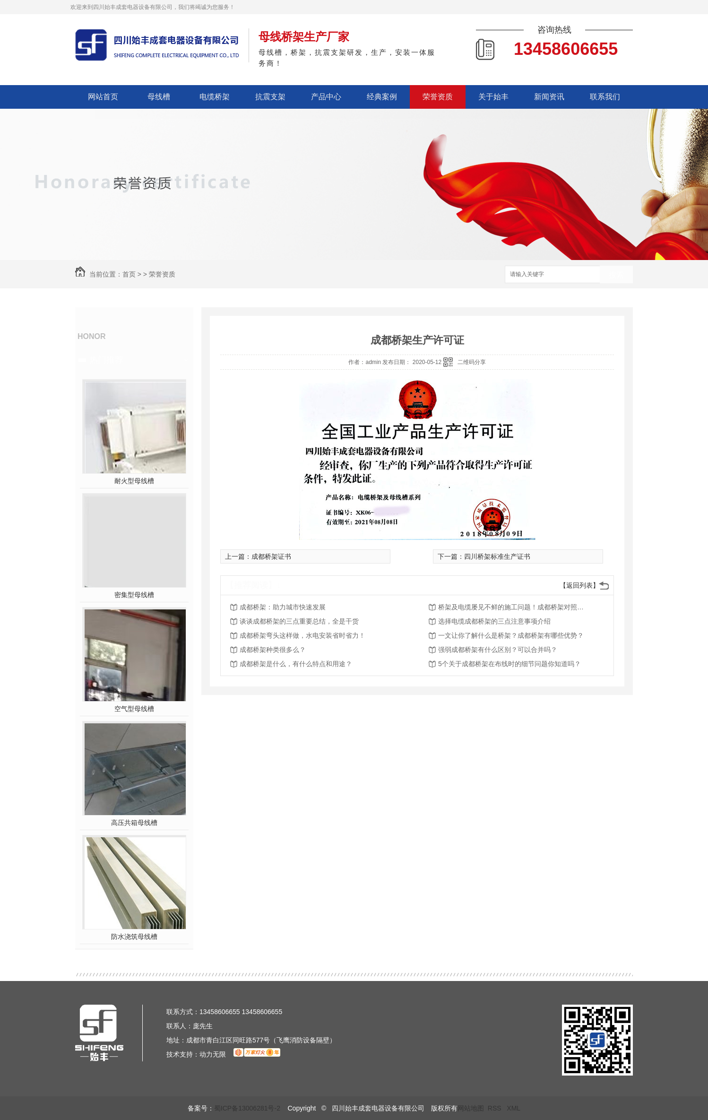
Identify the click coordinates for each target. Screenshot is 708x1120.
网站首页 (103, 97)
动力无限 (212, 1054)
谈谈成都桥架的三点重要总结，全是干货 (299, 621)
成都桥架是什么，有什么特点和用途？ (296, 664)
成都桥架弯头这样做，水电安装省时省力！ (302, 635)
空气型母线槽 (134, 708)
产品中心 (326, 97)
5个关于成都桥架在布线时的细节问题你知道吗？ (509, 664)
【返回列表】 (579, 585)
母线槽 (158, 97)
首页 (129, 274)
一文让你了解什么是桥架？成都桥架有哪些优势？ (511, 635)
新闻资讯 (549, 97)
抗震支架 (270, 97)
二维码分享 (472, 362)
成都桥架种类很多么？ (273, 649)
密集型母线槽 (134, 595)
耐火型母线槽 (134, 481)
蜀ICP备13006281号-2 (247, 1108)
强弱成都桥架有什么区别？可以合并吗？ (497, 649)
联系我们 (605, 97)
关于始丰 (493, 97)
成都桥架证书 (271, 556)
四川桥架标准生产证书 (497, 556)
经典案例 (382, 97)
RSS (495, 1108)
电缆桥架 (214, 97)
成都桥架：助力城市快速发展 (283, 607)
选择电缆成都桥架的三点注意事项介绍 (494, 621)
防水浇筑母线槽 (134, 936)
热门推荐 (106, 360)
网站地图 (471, 1108)
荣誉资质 (438, 97)
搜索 (616, 275)
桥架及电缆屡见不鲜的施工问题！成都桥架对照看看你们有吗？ (513, 607)
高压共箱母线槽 (134, 822)
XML (513, 1108)
